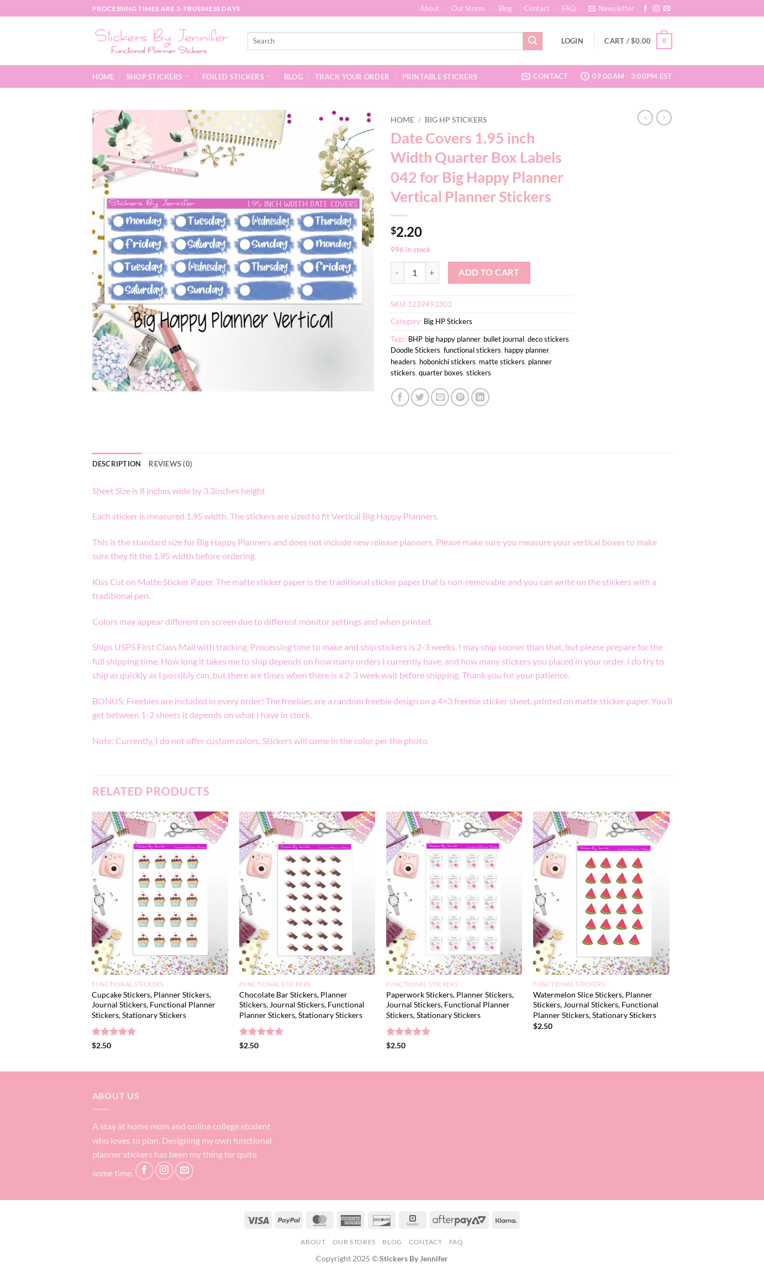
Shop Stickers (158, 76)
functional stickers (472, 350)
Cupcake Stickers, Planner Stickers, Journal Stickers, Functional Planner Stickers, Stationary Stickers (153, 1005)
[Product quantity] (415, 273)
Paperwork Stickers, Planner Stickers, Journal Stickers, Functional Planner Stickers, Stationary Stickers (450, 1005)
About (429, 8)
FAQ (569, 8)
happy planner (526, 350)
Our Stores (468, 8)
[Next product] (645, 117)
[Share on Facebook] (400, 397)
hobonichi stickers (447, 361)
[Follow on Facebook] (645, 9)
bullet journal (503, 339)
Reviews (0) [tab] (170, 463)
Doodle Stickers (415, 350)
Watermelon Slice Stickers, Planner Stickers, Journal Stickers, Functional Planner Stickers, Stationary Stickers (595, 1005)
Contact (537, 8)
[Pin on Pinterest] (460, 397)
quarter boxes (441, 372)
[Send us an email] (666, 9)
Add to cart (489, 272)
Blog (505, 8)
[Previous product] (664, 117)
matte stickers (502, 361)
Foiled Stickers (236, 76)
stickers (478, 372)
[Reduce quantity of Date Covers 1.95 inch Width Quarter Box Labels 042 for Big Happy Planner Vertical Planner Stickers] (397, 273)
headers (403, 361)
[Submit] (532, 41)
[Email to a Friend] (440, 397)
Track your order (352, 76)
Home (103, 76)
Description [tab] (116, 463)
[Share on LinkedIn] (480, 397)
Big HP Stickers (456, 119)
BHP (414, 339)
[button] (611, 8)
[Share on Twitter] (420, 397)
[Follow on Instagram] (656, 9)
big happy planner (452, 339)
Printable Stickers (440, 76)
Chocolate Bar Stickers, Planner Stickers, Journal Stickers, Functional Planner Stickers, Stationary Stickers (302, 1005)
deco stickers (548, 339)
